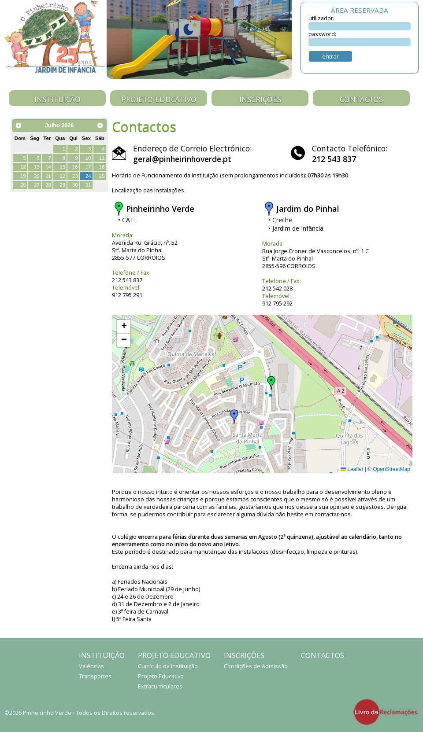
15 (62, 166)
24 (88, 176)
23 (75, 176)
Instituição (57, 99)
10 (88, 158)
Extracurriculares (160, 686)
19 (23, 176)
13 (37, 166)
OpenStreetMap (391, 469)
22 (62, 176)
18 (102, 166)
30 (75, 185)
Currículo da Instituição (168, 666)
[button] (271, 383)
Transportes (95, 676)
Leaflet (352, 469)
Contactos (361, 99)
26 (23, 185)
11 (102, 158)
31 (88, 185)
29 (62, 185)
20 (37, 176)
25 (102, 176)
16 (75, 166)
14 (48, 166)
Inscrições (260, 99)
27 (37, 185)
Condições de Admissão (256, 666)
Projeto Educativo (159, 99)
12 (23, 166)
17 (88, 166)
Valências (91, 666)
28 (48, 185)
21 (48, 176)
